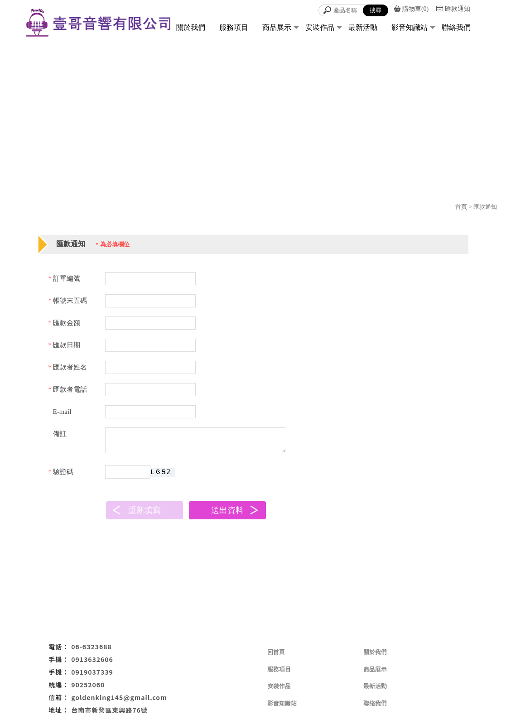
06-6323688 (91, 646)
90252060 (88, 684)
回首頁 (276, 651)
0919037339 (92, 671)
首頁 (461, 206)
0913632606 (92, 659)
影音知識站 (409, 27)
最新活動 (362, 27)
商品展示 (276, 27)
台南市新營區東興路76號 (109, 709)
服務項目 (233, 27)
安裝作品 (319, 27)
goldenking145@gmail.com (119, 697)
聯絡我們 (456, 27)
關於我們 (190, 27)
